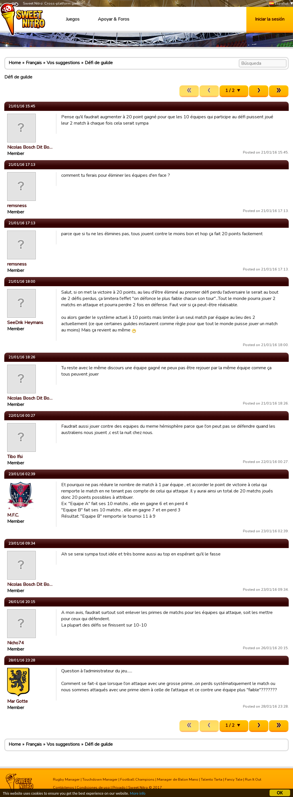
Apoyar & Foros (113, 19)
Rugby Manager (66, 779)
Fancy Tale (233, 779)
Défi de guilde (99, 63)
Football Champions (137, 779)
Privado (119, 787)
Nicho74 (15, 643)
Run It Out (253, 779)
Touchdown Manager (100, 779)
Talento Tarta (211, 779)
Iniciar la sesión (269, 19)
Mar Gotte (17, 701)
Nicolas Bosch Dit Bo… (29, 147)
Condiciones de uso (93, 787)
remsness (17, 206)
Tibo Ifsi (15, 457)
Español (278, 3)
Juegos (73, 19)
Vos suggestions (63, 63)
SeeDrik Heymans (25, 322)
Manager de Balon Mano (177, 779)
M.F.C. (13, 515)
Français (34, 63)
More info (137, 793)
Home (15, 63)
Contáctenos (63, 787)
